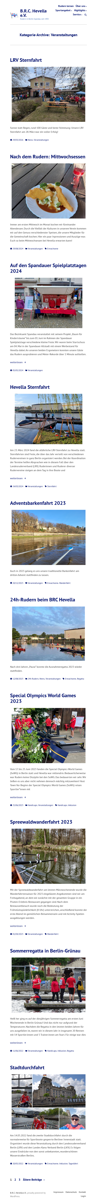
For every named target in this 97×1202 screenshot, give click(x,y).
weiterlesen (18, 362)
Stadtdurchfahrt (27, 1067)
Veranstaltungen (41, 139)
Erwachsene (52, 248)
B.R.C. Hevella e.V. (33, 13)
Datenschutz (71, 1192)
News (30, 139)
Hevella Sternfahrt (30, 387)
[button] (85, 15)
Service (77, 15)
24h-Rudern (33, 678)
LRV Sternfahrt (26, 60)
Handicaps (32, 805)
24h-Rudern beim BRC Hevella (42, 599)
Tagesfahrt (73, 1163)
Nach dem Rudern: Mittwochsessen (47, 156)
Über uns (80, 6)
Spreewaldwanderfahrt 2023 (41, 821)
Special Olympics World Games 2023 (43, 698)
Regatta (80, 678)
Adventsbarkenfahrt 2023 (38, 503)
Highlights (79, 10)
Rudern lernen (66, 6)
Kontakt (82, 1192)
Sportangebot (62, 10)
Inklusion (72, 805)
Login (83, 1196)
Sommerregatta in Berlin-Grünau (45, 950)
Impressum (58, 1192)
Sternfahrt (52, 486)
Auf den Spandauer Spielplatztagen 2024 (48, 268)
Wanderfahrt (64, 583)
